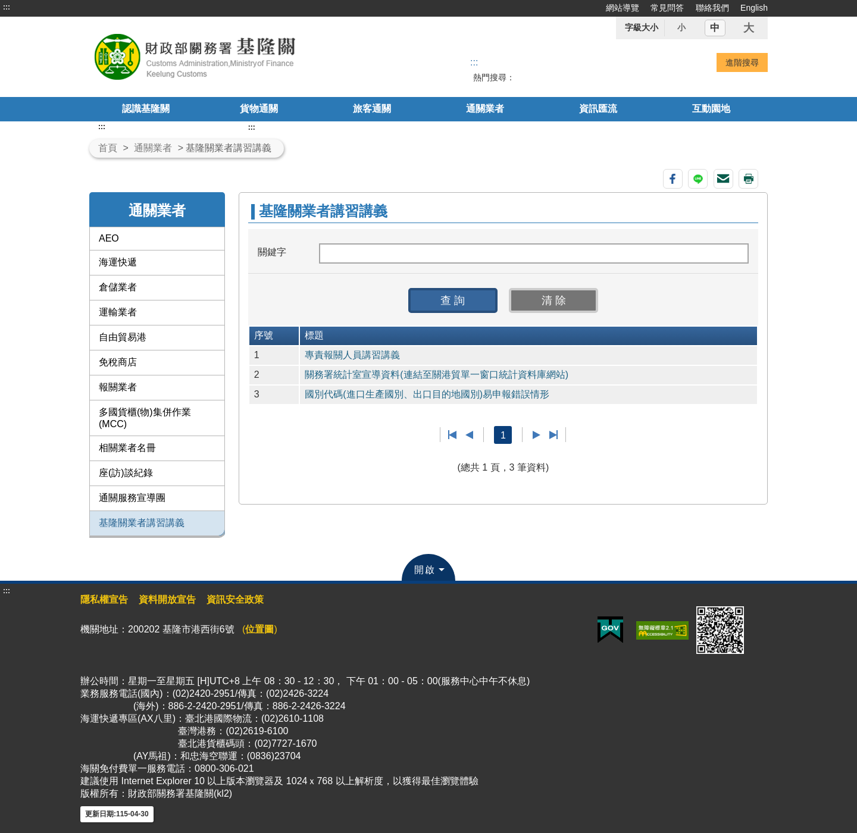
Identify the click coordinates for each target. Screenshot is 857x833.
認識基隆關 (146, 109)
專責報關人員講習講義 (352, 355)
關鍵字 (272, 252)
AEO (109, 238)
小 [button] (681, 27)
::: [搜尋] (474, 62)
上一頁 (469, 435)
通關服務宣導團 (132, 498)
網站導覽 (622, 7)
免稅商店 (118, 362)
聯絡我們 (712, 7)
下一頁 (536, 435)
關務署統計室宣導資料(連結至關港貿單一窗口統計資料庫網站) (436, 374)
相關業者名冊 (127, 448)
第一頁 (452, 435)
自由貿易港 (122, 337)
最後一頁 (553, 435)
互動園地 (711, 109)
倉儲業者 (118, 287)
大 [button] (748, 28)
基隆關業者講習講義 (141, 523)
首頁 (107, 148)
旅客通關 (372, 109)
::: (6, 7)
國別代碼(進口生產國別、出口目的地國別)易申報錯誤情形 (427, 394)
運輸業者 (118, 312)
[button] (453, 300)
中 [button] (715, 28)
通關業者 (485, 109)
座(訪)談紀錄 (126, 473)
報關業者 (118, 387)
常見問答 (667, 7)
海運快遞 (118, 262)
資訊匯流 (598, 109)
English (754, 7)
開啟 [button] (425, 570)
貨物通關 (259, 109)
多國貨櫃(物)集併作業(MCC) (145, 418)
